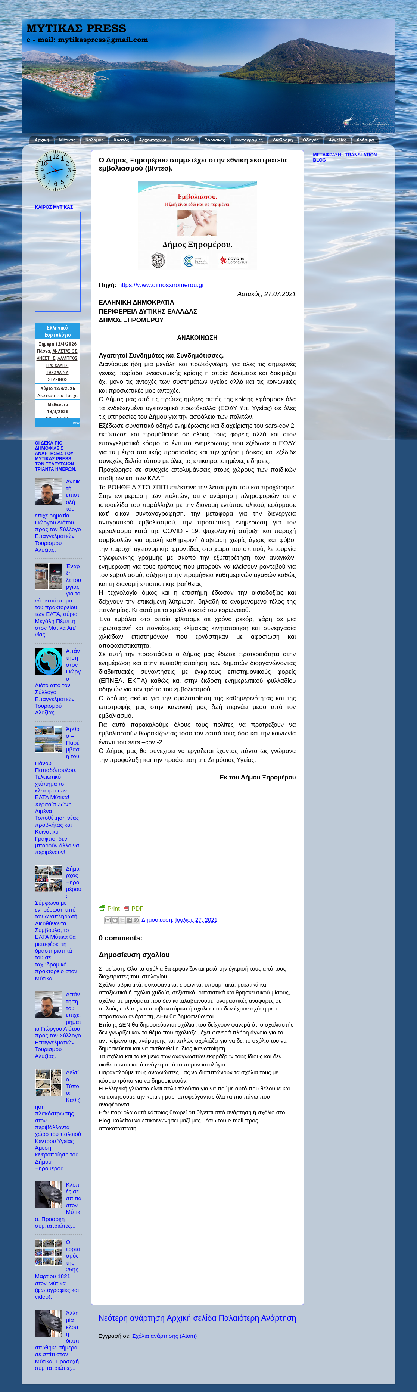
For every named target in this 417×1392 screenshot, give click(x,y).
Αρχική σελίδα (192, 1318)
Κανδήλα (185, 140)
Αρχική (42, 140)
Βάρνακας (215, 140)
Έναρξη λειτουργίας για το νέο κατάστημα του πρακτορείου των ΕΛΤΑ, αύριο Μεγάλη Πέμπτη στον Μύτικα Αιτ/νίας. (58, 600)
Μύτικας (67, 140)
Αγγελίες (337, 140)
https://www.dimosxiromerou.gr (161, 285)
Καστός (121, 140)
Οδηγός (310, 140)
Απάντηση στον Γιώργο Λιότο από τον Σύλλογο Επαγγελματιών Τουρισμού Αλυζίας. (58, 682)
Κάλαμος (94, 140)
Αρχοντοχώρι (152, 140)
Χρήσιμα (365, 140)
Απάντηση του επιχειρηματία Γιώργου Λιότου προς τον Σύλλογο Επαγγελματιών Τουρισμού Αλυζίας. (58, 1025)
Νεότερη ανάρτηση (132, 1318)
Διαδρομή (283, 140)
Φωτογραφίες (249, 140)
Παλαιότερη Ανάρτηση (257, 1318)
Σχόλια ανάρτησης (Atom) (164, 1336)
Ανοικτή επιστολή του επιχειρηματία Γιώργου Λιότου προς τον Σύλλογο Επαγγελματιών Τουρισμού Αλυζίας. (58, 515)
